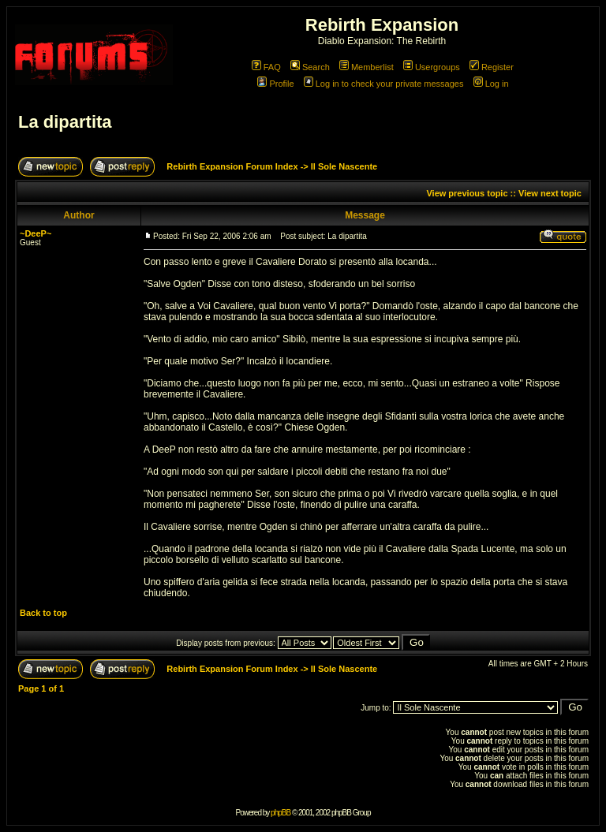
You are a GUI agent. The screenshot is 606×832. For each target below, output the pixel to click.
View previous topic (466, 193)
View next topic (550, 193)
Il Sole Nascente (344, 166)
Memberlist (366, 67)
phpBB (280, 812)
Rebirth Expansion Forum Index (231, 166)
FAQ (266, 67)
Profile (275, 83)
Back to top (43, 612)
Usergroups (431, 67)
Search (310, 67)
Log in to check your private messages (384, 83)
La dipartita (65, 122)
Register (491, 67)
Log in (491, 83)
